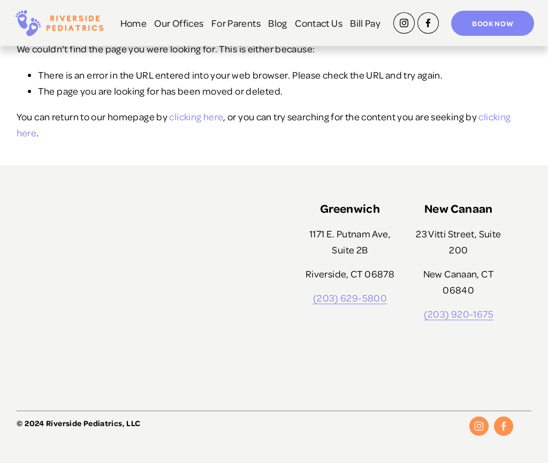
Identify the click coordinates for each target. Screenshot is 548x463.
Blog (313, 15)
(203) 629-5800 (350, 297)
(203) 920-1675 (458, 313)
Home (169, 15)
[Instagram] (401, 24)
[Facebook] (425, 24)
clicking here (196, 116)
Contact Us (354, 15)
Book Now (490, 23)
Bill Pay (362, 33)
